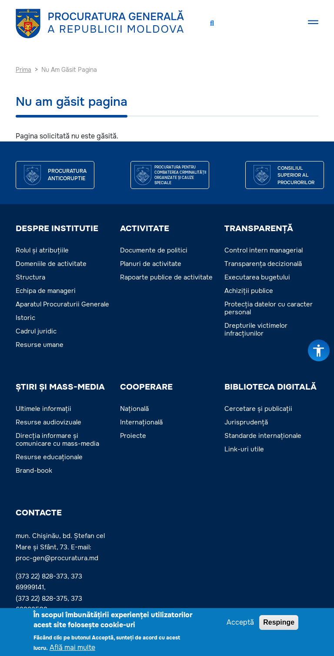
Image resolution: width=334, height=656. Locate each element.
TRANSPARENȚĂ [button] (258, 228)
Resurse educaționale (49, 457)
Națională (134, 408)
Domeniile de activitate (51, 263)
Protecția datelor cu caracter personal (268, 308)
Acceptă (240, 624)
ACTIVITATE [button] (144, 228)
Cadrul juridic (36, 331)
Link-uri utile (244, 449)
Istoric (25, 317)
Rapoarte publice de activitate (166, 277)
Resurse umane (39, 344)
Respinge (278, 624)
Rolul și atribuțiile (42, 250)
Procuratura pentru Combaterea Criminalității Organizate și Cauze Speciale (180, 175)
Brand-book (34, 470)
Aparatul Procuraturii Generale (62, 304)
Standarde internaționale (262, 435)
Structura (30, 277)
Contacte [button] (39, 513)
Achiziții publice (248, 290)
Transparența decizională (263, 263)
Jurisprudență (246, 422)
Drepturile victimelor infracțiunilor (255, 329)
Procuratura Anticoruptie (67, 175)
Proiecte (133, 435)
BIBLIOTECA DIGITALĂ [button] (270, 387)
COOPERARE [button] (146, 387)
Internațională (141, 422)
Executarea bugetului (257, 277)
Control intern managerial (263, 250)
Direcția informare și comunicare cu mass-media (57, 439)
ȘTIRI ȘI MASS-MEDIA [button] (60, 387)
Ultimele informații (43, 408)
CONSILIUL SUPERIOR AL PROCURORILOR (295, 175)
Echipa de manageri (46, 290)
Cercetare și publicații (258, 408)
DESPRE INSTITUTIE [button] (57, 228)
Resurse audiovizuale (48, 422)
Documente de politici (153, 250)
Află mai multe (72, 649)
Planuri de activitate (150, 263)
